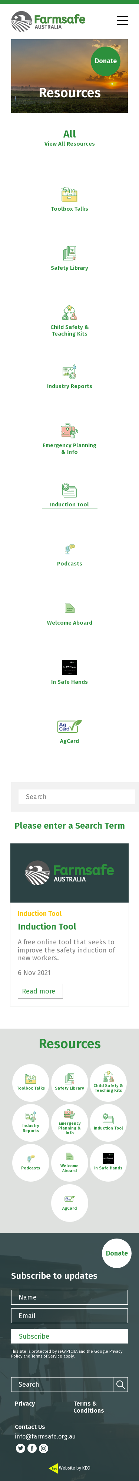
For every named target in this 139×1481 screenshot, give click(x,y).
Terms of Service (47, 1356)
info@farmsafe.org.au (45, 1436)
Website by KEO (69, 1468)
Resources (70, 1044)
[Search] (127, 796)
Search (36, 797)
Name (28, 1297)
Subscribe (34, 1336)
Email (27, 1316)
